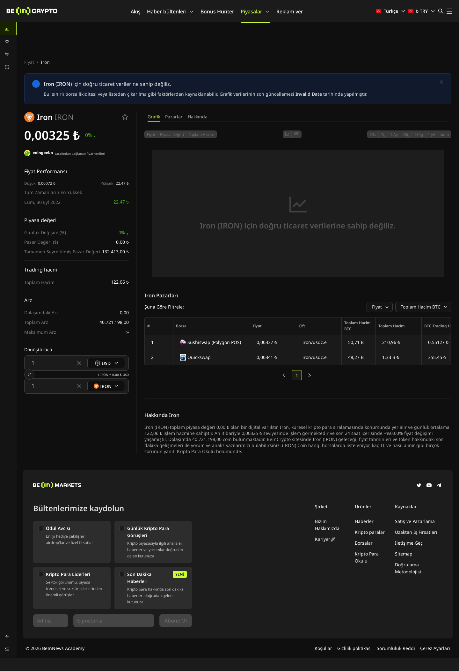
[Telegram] (439, 486)
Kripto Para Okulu (367, 557)
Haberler (364, 521)
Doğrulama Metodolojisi (408, 568)
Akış (136, 11)
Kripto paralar (370, 532)
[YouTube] (429, 486)
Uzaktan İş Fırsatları (416, 532)
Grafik (154, 117)
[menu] (8, 47)
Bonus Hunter (217, 11)
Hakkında (198, 117)
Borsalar (364, 543)
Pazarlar (174, 117)
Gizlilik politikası (354, 648)
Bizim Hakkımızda (327, 524)
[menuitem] (8, 28)
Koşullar (323, 648)
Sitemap (403, 554)
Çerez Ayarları (435, 648)
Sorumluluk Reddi (396, 648)
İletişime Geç (409, 543)
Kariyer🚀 (325, 539)
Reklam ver (289, 11)
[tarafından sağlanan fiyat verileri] (38, 154)
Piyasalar (255, 11)
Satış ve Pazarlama (415, 521)
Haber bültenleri (170, 11)
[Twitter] (419, 486)
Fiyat (29, 62)
